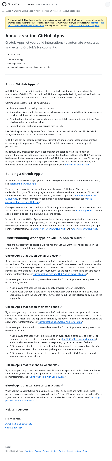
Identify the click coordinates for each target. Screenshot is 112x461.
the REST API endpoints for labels (79, 339)
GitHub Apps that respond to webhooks (32, 365)
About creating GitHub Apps (48, 11)
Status (54, 451)
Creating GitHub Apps (23, 11)
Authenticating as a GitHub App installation (60, 321)
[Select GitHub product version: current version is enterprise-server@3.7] (42, 4)
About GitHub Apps (22, 84)
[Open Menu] (108, 4)
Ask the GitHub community (18, 424)
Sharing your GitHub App (84, 228)
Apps (8, 11)
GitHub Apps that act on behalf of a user (33, 255)
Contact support (13, 427)
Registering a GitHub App (23, 183)
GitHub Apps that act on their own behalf (33, 307)
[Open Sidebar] (3, 11)
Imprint (28, 451)
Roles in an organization (77, 164)
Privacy (46, 451)
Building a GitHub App (24, 173)
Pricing (62, 451)
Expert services (74, 451)
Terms (38, 451)
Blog (85, 451)
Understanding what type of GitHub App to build (45, 238)
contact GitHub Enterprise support (84, 25)
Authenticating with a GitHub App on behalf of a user (59, 273)
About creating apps (72, 11)
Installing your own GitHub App (49, 228)
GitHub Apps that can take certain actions (34, 385)
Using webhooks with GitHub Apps (46, 376)
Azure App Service (85, 210)
